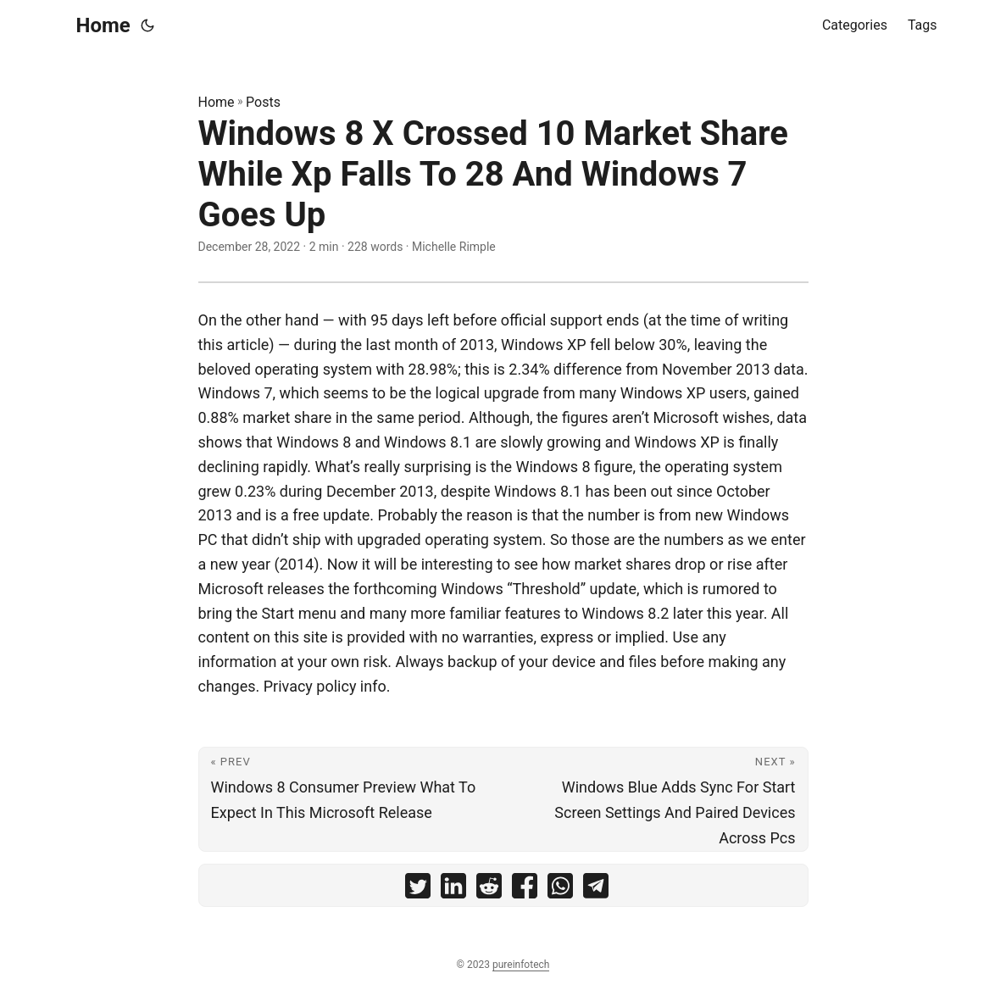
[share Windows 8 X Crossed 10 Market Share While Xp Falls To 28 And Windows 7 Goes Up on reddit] (489, 889)
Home (103, 25)
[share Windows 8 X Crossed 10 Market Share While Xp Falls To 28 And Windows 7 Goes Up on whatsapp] (560, 889)
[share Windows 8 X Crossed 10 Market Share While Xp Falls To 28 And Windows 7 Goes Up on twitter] (418, 889)
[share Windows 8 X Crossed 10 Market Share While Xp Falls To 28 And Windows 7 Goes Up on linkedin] (453, 889)
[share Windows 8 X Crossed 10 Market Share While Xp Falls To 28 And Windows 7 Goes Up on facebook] (524, 889)
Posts (263, 102)
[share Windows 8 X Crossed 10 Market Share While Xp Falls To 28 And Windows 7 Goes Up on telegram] (596, 889)
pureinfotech (520, 965)
